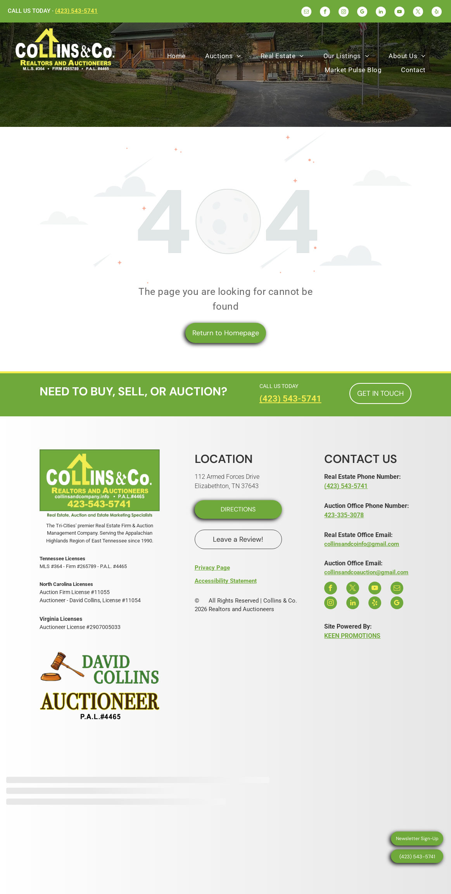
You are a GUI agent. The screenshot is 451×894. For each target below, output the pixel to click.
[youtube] (399, 13)
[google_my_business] (362, 13)
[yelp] (437, 13)
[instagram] (344, 13)
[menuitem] (176, 56)
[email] (306, 13)
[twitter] (418, 13)
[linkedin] (381, 13)
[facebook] (325, 13)
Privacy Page (212, 567)
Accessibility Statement (226, 580)
